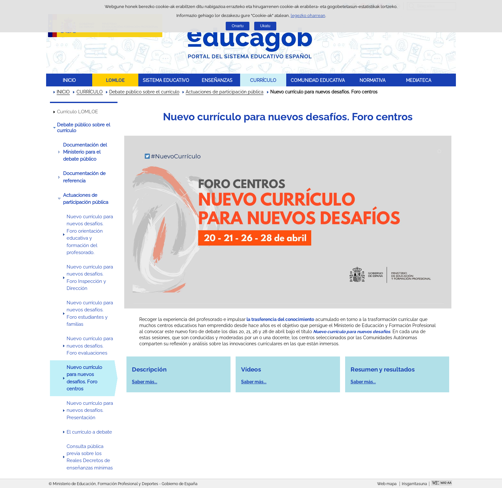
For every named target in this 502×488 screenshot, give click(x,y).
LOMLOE (115, 80)
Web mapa (387, 484)
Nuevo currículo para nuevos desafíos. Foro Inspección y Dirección (90, 277)
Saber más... (144, 381)
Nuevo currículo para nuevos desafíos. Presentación (90, 410)
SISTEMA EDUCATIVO (166, 80)
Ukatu (265, 26)
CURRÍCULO (263, 80)
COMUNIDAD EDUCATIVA (318, 80)
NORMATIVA (372, 80)
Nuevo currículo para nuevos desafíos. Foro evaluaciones (90, 346)
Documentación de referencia (84, 177)
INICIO (69, 80)
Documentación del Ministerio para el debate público (85, 152)
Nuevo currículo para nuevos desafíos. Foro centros (84, 378)
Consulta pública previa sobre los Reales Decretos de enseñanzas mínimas (90, 457)
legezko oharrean (308, 15)
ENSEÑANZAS (217, 80)
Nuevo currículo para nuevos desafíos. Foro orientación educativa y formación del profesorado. (90, 234)
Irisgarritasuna (414, 484)
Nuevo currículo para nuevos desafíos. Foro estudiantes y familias (90, 313)
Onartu (238, 26)
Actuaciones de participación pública (224, 91)
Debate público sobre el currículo (144, 91)
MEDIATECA (418, 80)
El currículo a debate (89, 432)
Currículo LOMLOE (77, 112)
